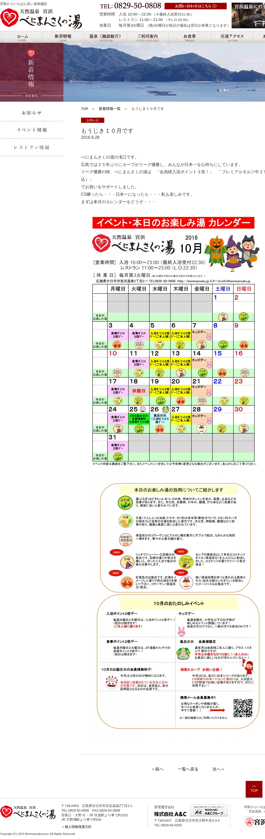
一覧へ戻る (188, 769)
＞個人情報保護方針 (76, 827)
